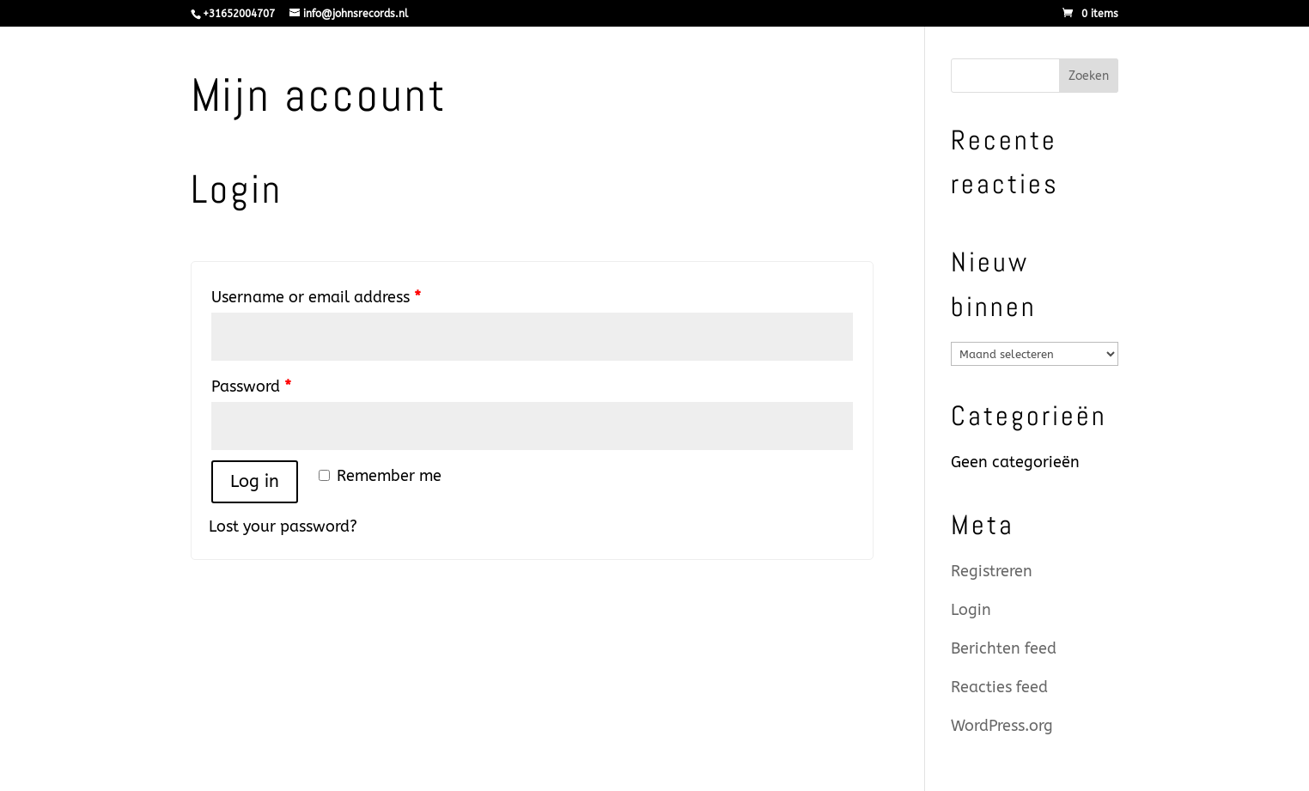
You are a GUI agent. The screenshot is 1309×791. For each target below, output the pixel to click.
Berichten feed (1003, 648)
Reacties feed (999, 687)
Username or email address (316, 297)
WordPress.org (1002, 725)
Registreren (991, 571)
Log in (254, 481)
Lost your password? (283, 526)
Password (251, 386)
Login (971, 609)
